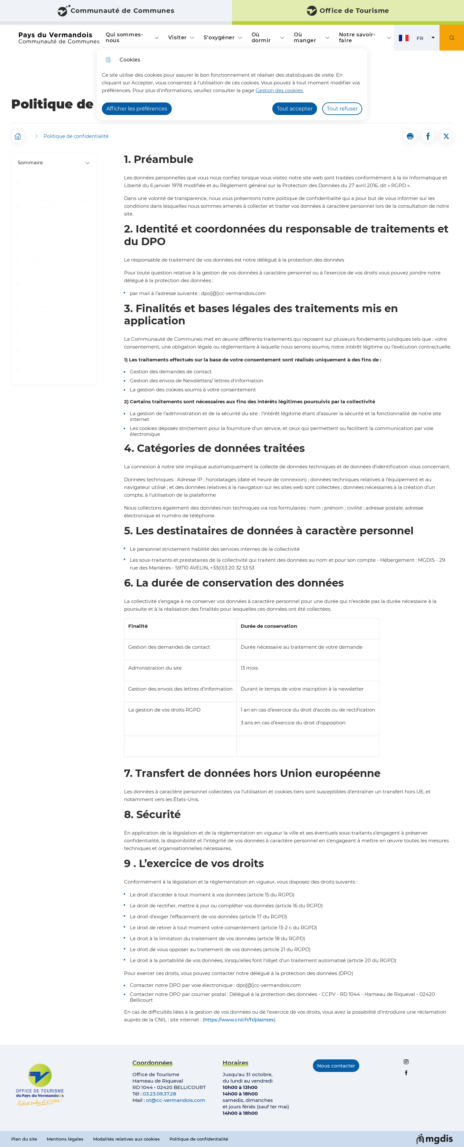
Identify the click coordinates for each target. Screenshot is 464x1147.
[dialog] (232, 84)
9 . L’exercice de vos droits (57, 370)
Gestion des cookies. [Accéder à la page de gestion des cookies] (280, 90)
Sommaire (54, 162)
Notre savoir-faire (357, 37)
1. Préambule (42, 184)
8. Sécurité (39, 351)
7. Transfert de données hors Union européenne (60, 331)
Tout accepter (295, 109)
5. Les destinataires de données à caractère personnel (53, 284)
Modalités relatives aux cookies (126, 1139)
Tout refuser (342, 109)
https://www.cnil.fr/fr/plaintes (239, 1020)
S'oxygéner (219, 37)
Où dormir (261, 37)
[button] (410, 136)
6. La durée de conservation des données (59, 309)
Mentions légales (65, 1139)
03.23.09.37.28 (159, 1094)
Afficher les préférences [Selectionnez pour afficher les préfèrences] (136, 109)
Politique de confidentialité (198, 1139)
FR (428, 39)
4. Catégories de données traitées (57, 259)
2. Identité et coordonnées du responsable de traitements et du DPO (58, 207)
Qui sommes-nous (124, 37)
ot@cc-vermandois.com (175, 1100)
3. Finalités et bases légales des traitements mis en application (59, 235)
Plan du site (24, 1139)
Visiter (177, 37)
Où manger (305, 37)
